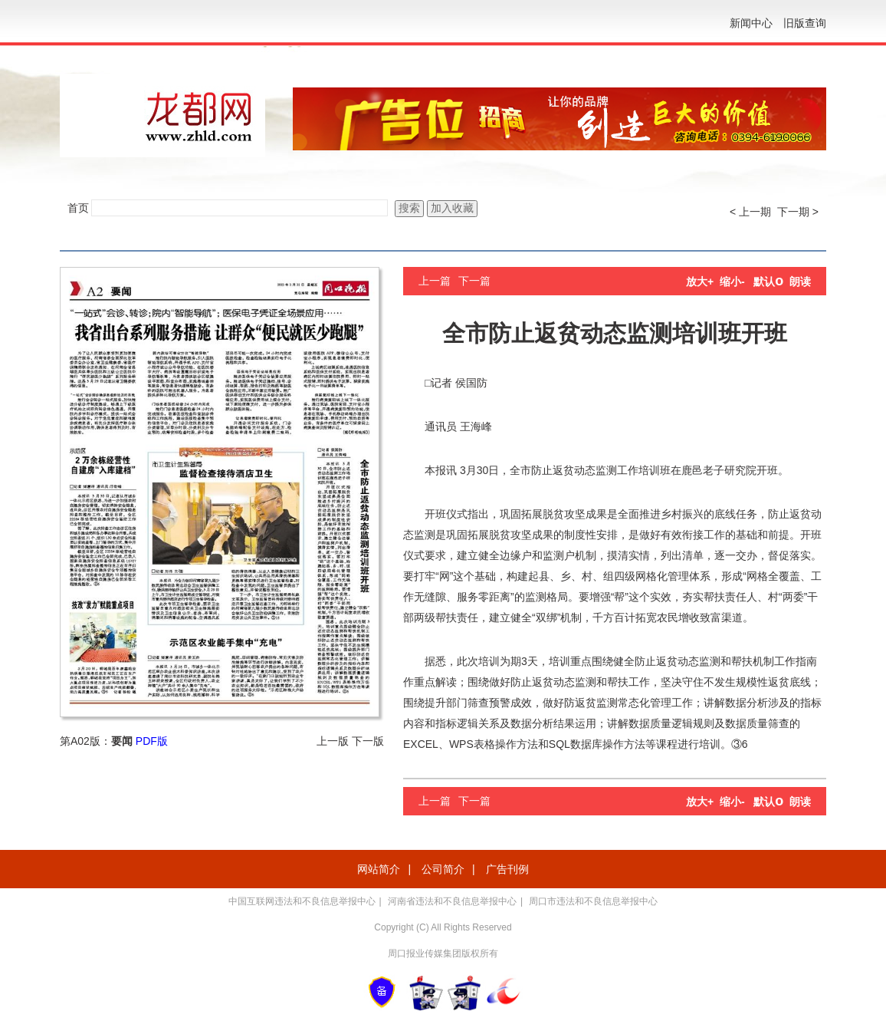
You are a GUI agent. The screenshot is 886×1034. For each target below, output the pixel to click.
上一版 (333, 741)
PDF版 (152, 741)
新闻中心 (751, 23)
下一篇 (474, 281)
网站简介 (378, 869)
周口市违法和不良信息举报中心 (593, 901)
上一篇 (434, 281)
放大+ (700, 281)
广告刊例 (507, 869)
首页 (78, 208)
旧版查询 (804, 23)
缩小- (732, 281)
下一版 (368, 741)
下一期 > (798, 212)
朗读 (800, 281)
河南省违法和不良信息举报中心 (452, 901)
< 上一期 (750, 212)
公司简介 (443, 869)
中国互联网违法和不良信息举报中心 (302, 901)
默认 (768, 281)
